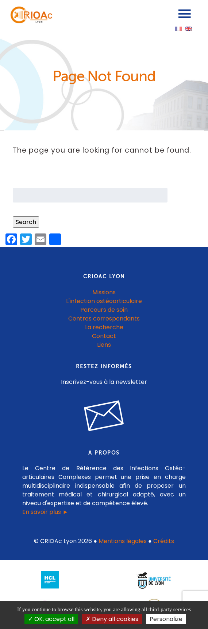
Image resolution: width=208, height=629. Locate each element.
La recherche (104, 327)
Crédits (163, 541)
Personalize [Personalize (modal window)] (166, 619)
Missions (104, 292)
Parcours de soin (104, 310)
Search (26, 222)
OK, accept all (51, 619)
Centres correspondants (104, 318)
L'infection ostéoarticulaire (104, 301)
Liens (104, 345)
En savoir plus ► (45, 512)
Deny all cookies (112, 619)
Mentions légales (123, 541)
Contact (104, 336)
